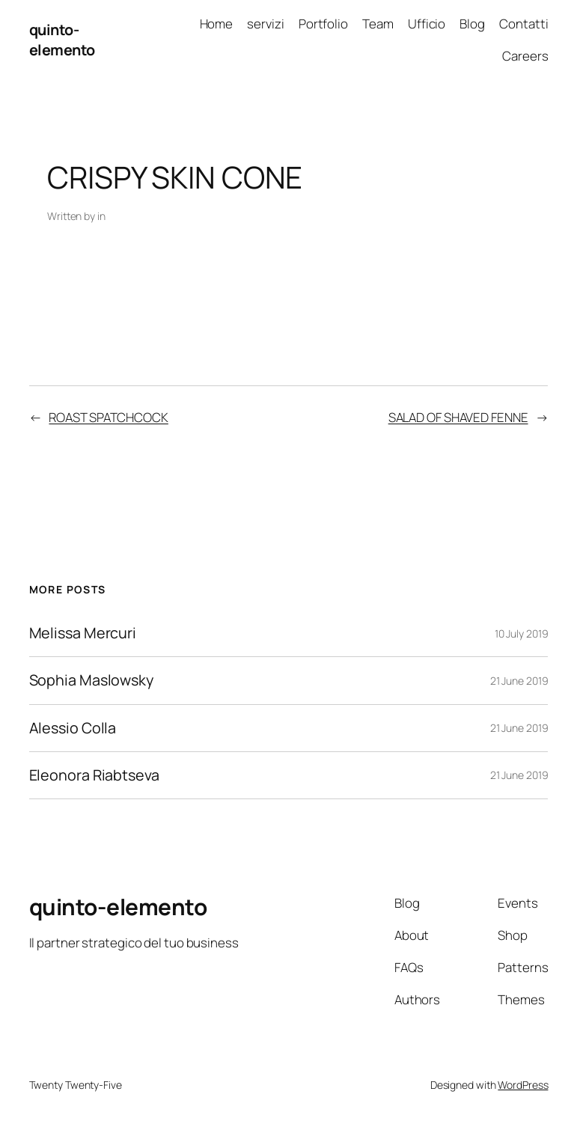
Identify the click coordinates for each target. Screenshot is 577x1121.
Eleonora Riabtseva (94, 775)
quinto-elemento (62, 40)
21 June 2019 (519, 680)
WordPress (523, 1085)
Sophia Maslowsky (91, 680)
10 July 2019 (522, 633)
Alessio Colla (73, 728)
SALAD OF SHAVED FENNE (458, 417)
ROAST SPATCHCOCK (108, 417)
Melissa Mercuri (83, 633)
